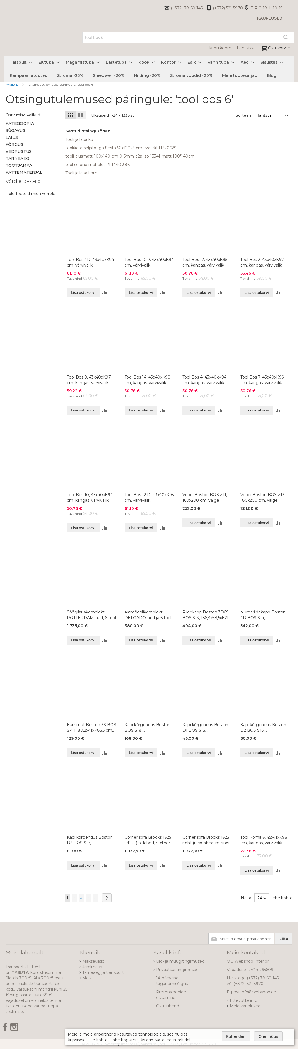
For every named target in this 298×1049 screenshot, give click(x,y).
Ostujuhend (167, 1005)
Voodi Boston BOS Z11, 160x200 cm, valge (204, 497)
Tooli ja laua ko (79, 139)
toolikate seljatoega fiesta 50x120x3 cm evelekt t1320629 (121, 147)
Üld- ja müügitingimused (180, 961)
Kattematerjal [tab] (24, 172)
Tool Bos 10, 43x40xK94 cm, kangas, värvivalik (90, 497)
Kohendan (236, 1036)
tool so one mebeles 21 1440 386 (97, 164)
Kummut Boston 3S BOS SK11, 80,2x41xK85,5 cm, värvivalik (91, 727)
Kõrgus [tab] (14, 144)
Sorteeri (243, 115)
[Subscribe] (283, 938)
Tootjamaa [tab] (19, 165)
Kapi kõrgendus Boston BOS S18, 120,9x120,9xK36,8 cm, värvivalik (147, 727)
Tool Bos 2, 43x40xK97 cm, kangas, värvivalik (262, 262)
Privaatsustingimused (177, 969)
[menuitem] (19, 62)
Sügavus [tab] (15, 130)
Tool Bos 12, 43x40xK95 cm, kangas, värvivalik (204, 262)
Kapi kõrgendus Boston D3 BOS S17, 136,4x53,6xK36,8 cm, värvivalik (90, 840)
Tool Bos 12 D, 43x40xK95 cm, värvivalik (149, 497)
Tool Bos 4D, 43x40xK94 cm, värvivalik (90, 262)
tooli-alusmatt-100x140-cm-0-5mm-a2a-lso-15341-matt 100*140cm (130, 156)
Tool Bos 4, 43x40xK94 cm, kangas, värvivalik (204, 380)
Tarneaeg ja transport (103, 972)
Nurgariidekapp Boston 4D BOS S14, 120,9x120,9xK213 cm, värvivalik (263, 615)
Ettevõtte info (243, 1000)
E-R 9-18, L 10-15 (266, 8)
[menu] (149, 69)
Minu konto (220, 48)
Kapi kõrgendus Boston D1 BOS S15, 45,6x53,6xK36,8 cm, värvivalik (205, 727)
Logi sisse (246, 48)
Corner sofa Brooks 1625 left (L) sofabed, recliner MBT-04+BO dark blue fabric (148, 840)
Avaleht (12, 84)
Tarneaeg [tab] (17, 158)
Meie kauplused (245, 1005)
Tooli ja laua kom (81, 172)
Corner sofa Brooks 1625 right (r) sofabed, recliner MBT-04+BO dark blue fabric (206, 840)
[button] (104, 293)
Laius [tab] (12, 137)
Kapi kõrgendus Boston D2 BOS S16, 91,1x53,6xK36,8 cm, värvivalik (263, 727)
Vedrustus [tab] (19, 151)
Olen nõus (268, 1036)
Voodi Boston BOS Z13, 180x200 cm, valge (262, 497)
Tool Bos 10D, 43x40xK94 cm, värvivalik (149, 262)
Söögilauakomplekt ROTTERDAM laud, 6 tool (91, 615)
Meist (87, 978)
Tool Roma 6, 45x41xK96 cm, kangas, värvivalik (263, 840)
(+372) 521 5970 (228, 8)
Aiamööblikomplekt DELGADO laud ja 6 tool (148, 615)
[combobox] (188, 37)
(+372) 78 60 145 (187, 8)
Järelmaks (92, 966)
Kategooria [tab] (20, 123)
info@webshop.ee (258, 992)
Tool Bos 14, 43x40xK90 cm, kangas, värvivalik (147, 380)
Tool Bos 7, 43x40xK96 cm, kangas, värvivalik (262, 380)
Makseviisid (93, 961)
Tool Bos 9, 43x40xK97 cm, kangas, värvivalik (89, 380)
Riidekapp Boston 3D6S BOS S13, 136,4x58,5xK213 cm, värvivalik (206, 615)
